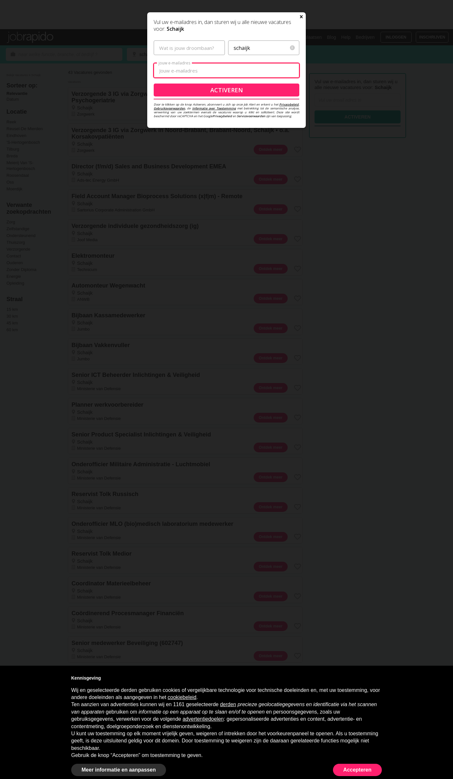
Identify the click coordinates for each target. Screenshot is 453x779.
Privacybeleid (289, 166)
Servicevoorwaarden (251, 178)
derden (228, 704)
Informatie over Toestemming (214, 170)
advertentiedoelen (203, 719)
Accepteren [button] (357, 770)
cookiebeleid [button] (182, 697)
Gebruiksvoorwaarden (169, 170)
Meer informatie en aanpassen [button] (119, 770)
